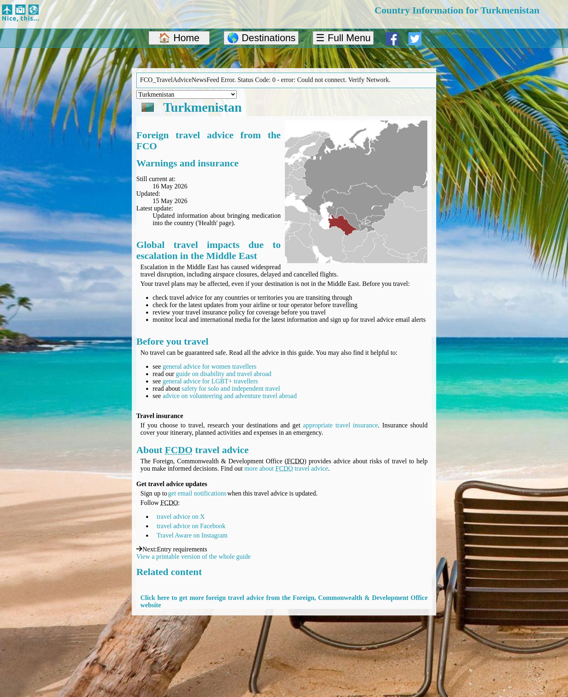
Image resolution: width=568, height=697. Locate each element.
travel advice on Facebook (191, 525)
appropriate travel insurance (340, 425)
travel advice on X (181, 516)
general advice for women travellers (209, 366)
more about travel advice (286, 468)
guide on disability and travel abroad (223, 373)
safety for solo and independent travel (231, 388)
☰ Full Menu (343, 37)
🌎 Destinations (261, 37)
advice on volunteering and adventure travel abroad (229, 395)
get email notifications (197, 493)
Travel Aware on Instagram (192, 535)
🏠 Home (179, 37)
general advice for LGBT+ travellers (210, 381)
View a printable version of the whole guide (193, 556)
